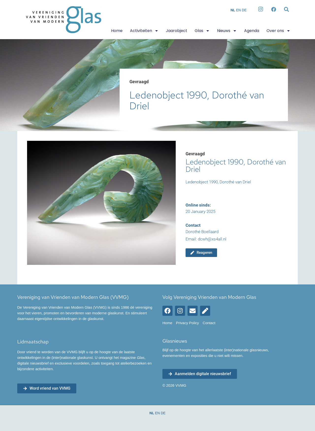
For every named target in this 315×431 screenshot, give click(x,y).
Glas (202, 31)
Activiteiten (144, 31)
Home (117, 30)
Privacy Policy (187, 323)
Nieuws (227, 31)
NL (233, 10)
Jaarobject (176, 30)
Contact (209, 323)
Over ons (278, 31)
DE (244, 10)
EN (238, 10)
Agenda (251, 30)
